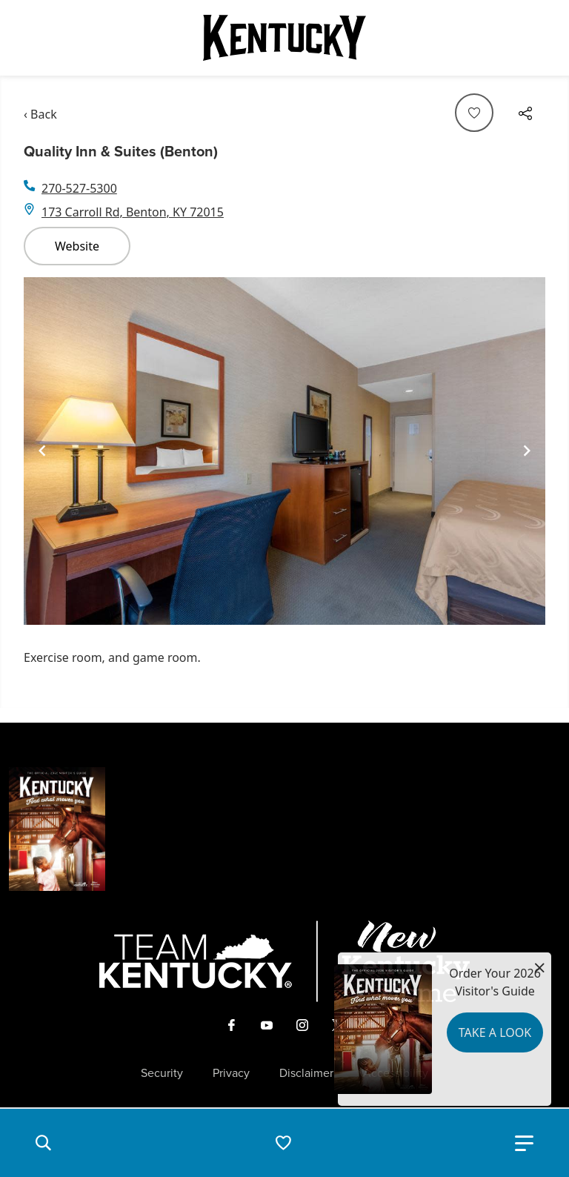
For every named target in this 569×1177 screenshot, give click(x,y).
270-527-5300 (79, 188)
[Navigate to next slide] (527, 451)
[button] (43, 1143)
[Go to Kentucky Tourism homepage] (284, 38)
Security (162, 1073)
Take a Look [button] (495, 1032)
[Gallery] (284, 451)
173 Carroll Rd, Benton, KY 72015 (132, 212)
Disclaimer (306, 1073)
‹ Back (40, 114)
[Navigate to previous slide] (42, 451)
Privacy (231, 1073)
